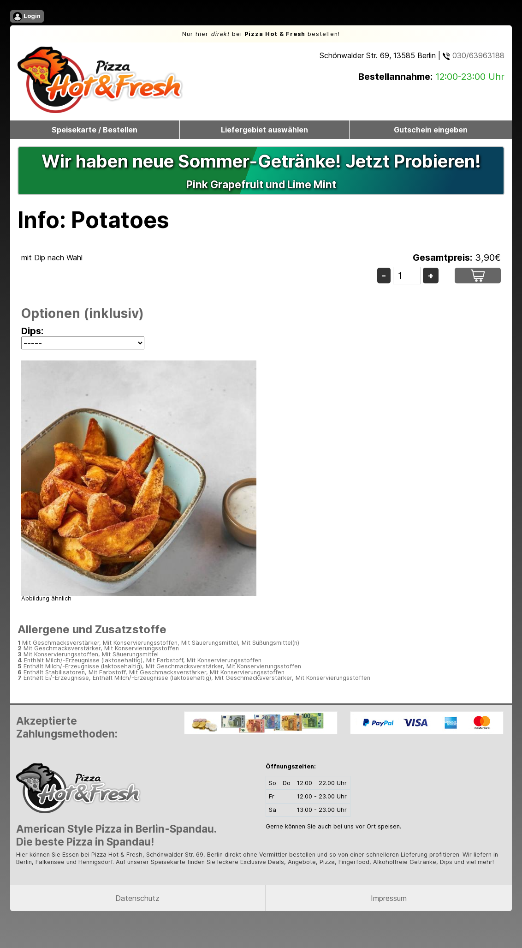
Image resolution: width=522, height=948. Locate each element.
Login (27, 16)
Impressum (389, 898)
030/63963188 (473, 55)
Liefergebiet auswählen (264, 129)
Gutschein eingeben (431, 129)
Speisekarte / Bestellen (94, 129)
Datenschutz (137, 898)
